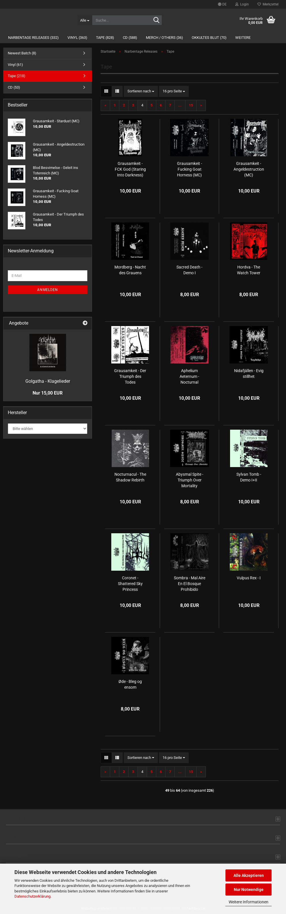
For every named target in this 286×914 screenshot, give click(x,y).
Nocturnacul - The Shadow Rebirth (130, 477)
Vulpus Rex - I (249, 578)
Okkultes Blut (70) (209, 37)
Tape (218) (16, 76)
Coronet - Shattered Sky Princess (130, 584)
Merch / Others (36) (164, 37)
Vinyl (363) (77, 37)
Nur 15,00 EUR (48, 393)
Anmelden (47, 290)
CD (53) (14, 87)
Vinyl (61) (15, 64)
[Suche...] (85, 20)
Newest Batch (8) (22, 53)
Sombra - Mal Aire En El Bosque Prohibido (189, 584)
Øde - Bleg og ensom (130, 684)
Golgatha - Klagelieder (47, 381)
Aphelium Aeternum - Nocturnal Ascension (189, 376)
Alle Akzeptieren (249, 875)
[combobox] (141, 91)
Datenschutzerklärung (32, 896)
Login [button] (242, 4)
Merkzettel (268, 4)
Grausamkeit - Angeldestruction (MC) (249, 169)
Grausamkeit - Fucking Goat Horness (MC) (189, 169)
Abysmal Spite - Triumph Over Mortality (189, 480)
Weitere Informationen (248, 902)
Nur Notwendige (249, 889)
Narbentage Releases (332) (33, 37)
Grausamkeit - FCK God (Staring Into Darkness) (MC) (130, 169)
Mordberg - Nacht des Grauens (130, 270)
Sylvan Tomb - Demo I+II (248, 477)
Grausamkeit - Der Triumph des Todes (130, 376)
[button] (222, 4)
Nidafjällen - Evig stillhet (249, 373)
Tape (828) (105, 37)
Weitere (243, 37)
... (180, 105)
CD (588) (130, 37)
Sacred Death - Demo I (189, 270)
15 (191, 105)
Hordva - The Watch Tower (248, 270)
